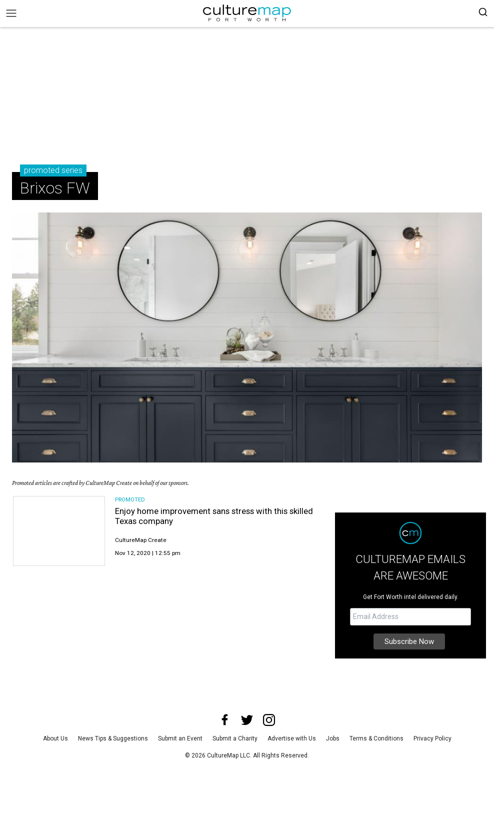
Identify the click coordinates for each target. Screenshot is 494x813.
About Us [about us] (55, 738)
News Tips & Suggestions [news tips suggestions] (113, 738)
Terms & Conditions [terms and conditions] (377, 738)
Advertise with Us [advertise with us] (292, 738)
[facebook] (225, 720)
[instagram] (269, 720)
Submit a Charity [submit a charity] (235, 738)
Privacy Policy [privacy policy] (433, 738)
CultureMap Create (140, 540)
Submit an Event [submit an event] (180, 738)
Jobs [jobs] (333, 738)
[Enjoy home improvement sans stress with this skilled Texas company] (59, 531)
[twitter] (247, 720)
